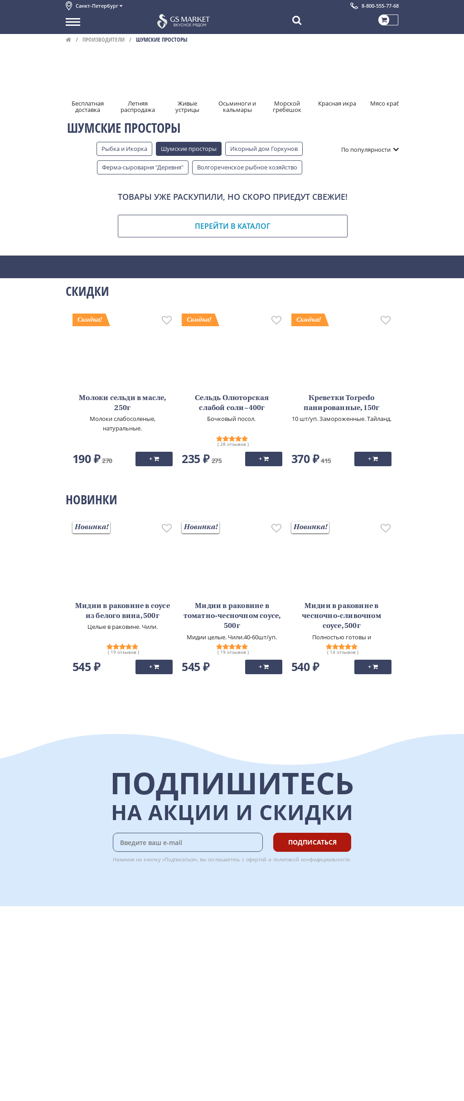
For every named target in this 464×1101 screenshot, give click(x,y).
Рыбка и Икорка (124, 149)
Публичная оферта (92, 1021)
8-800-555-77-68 (380, 5)
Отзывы (77, 1031)
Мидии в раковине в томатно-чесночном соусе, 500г (232, 616)
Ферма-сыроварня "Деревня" (143, 167)
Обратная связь (88, 960)
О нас (73, 940)
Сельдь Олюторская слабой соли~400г (232, 403)
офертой (256, 859)
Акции (74, 980)
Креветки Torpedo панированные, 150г (342, 403)
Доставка (177, 930)
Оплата (174, 940)
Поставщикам (85, 1068)
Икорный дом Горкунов (264, 149)
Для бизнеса (83, 1078)
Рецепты (176, 970)
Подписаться (312, 842)
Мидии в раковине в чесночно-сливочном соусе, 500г (341, 616)
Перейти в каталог (233, 226)
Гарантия (177, 960)
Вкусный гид (181, 980)
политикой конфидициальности (311, 859)
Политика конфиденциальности (111, 1001)
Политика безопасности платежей (114, 1011)
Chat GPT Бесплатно (263, 936)
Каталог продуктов (92, 930)
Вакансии (79, 1088)
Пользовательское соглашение (110, 990)
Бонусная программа (194, 950)
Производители (103, 39)
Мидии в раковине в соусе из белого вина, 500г (122, 611)
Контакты (79, 950)
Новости (78, 970)
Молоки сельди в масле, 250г (122, 403)
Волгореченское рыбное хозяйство (247, 167)
